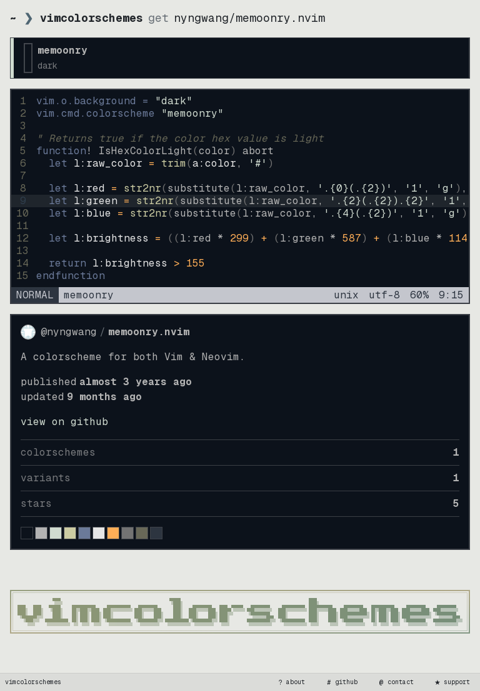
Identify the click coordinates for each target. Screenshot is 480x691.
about (290, 682)
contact (396, 682)
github (341, 682)
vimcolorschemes (33, 682)
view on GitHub (64, 421)
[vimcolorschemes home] (240, 612)
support (452, 682)
